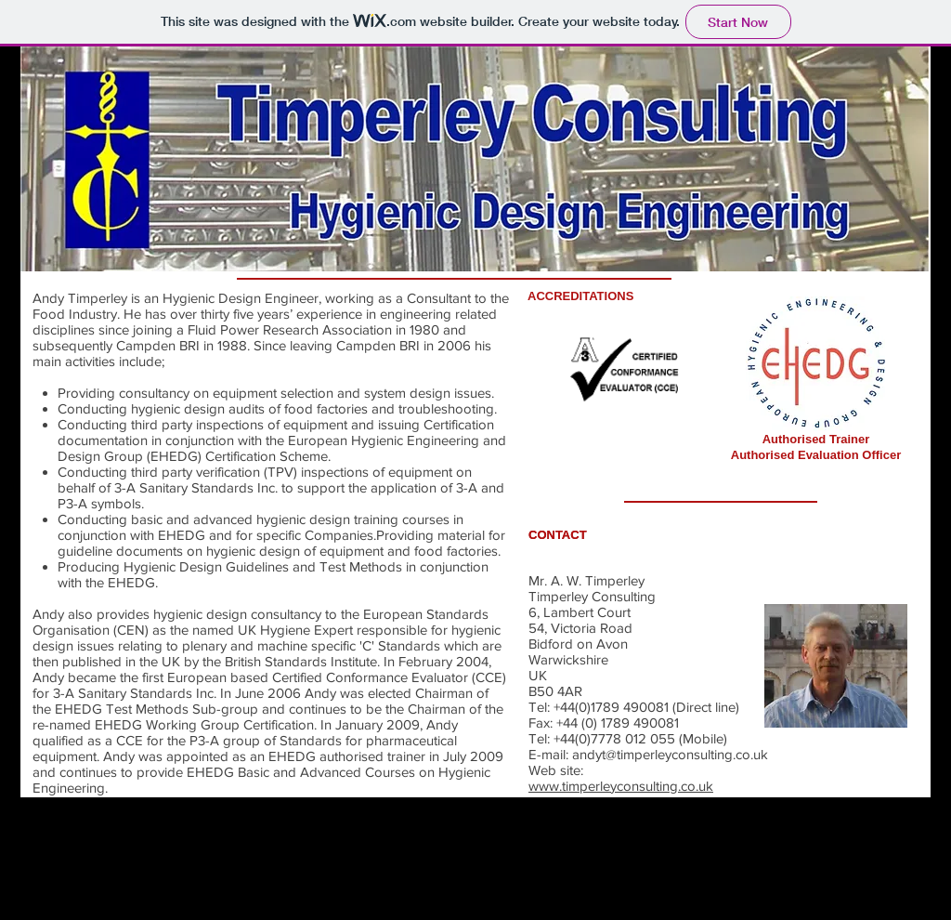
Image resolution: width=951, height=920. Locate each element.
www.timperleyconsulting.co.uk (620, 786)
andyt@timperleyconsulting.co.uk (670, 754)
